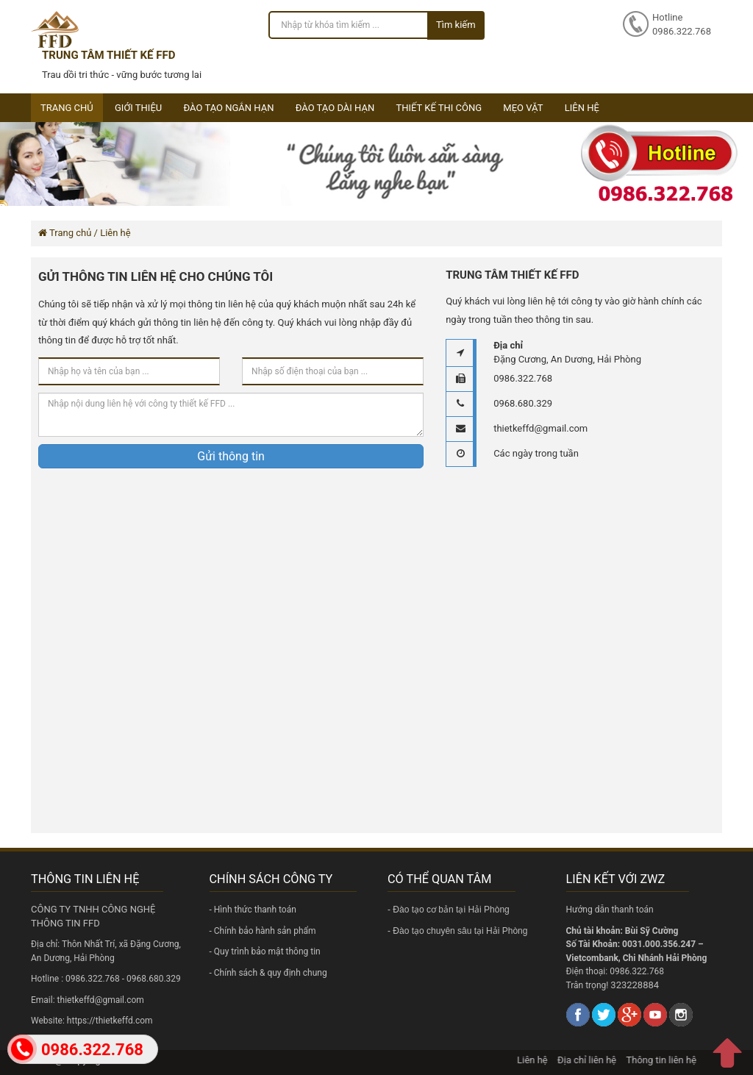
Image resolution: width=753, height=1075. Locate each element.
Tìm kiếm (456, 24)
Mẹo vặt (523, 107)
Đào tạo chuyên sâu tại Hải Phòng (460, 931)
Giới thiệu (138, 107)
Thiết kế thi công (439, 107)
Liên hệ (582, 107)
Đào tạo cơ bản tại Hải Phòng (451, 909)
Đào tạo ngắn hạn (228, 107)
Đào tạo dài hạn (335, 107)
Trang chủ (66, 107)
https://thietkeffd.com (110, 1020)
